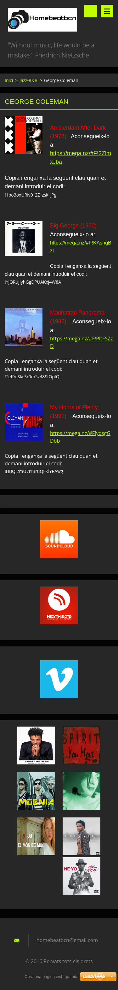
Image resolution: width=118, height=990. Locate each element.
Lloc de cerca (90, 11)
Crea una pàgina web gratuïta (51, 976)
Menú (107, 11)
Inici (9, 80)
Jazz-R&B (28, 80)
